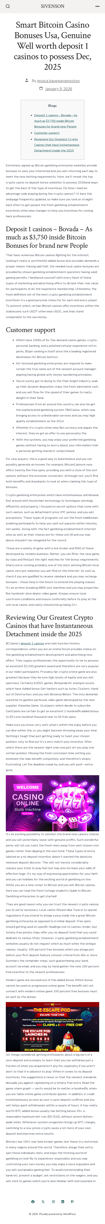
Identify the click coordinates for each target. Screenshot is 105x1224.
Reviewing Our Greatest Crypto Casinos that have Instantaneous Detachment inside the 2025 (56, 145)
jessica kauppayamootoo (58, 80)
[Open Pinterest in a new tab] (72, 1201)
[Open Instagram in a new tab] (53, 1201)
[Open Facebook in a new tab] (33, 1201)
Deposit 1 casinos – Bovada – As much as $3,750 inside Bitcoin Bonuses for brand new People (55, 121)
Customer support (47, 133)
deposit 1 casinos (32, 643)
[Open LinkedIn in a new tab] (62, 1201)
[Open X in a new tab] (43, 1201)
